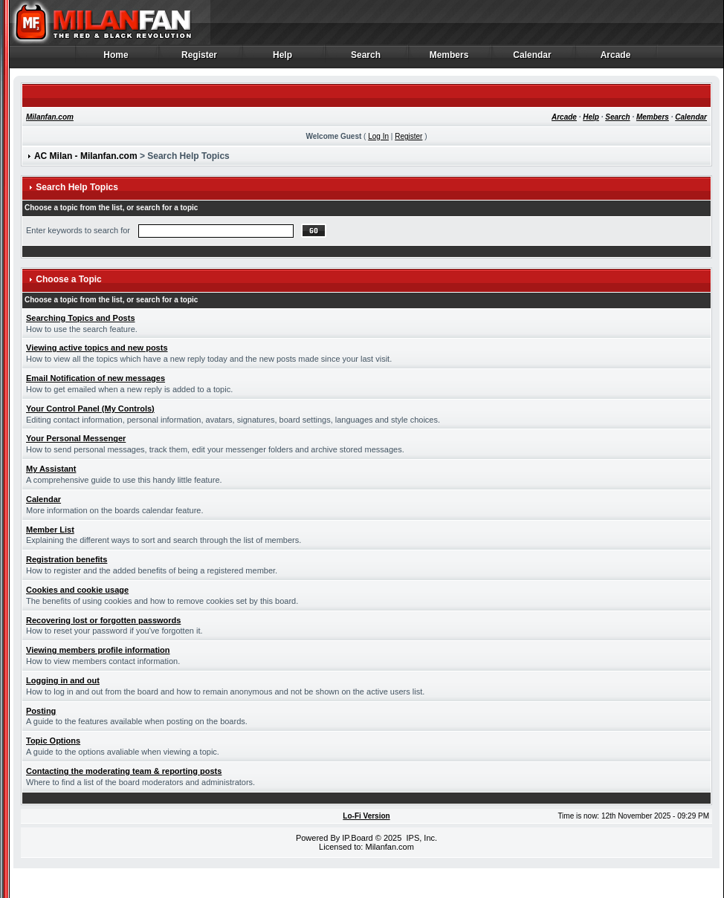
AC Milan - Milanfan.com (86, 156)
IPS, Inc (420, 837)
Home (116, 59)
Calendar (532, 59)
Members (449, 59)
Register (199, 59)
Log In (378, 136)
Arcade (616, 59)
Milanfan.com (50, 117)
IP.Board (357, 837)
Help (283, 59)
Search (366, 59)
